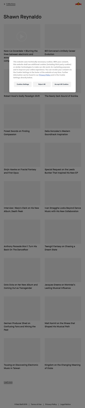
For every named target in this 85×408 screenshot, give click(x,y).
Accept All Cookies (61, 84)
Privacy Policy (44, 75)
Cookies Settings (23, 84)
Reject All (41, 84)
